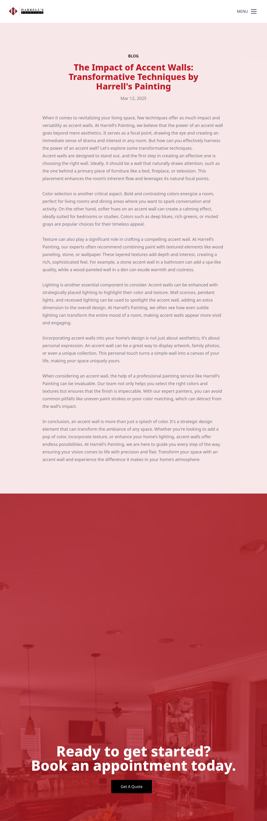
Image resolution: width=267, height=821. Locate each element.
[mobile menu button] (253, 11)
